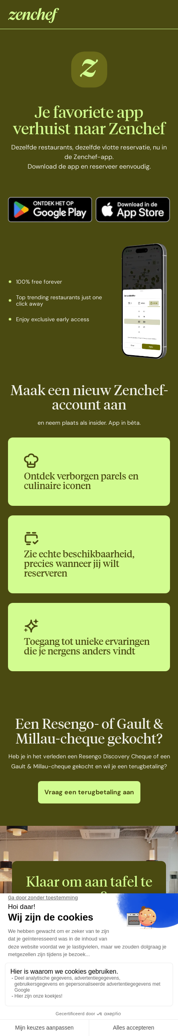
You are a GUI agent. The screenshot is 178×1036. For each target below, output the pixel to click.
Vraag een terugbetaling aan (89, 792)
